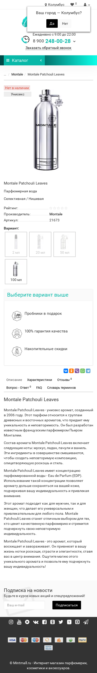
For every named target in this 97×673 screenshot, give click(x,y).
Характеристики (39, 380)
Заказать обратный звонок (48, 48)
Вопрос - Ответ (18, 387)
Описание (14, 380)
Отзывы (64, 379)
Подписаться (67, 605)
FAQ (39, 388)
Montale (17, 74)
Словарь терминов (61, 388)
